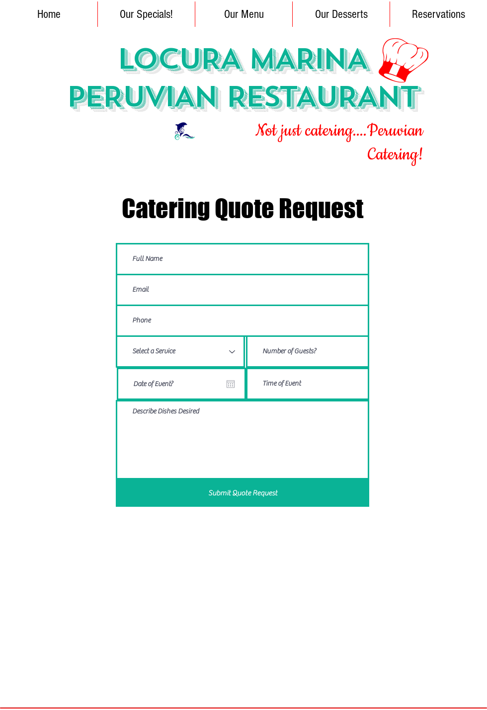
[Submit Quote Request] (242, 493)
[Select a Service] (180, 351)
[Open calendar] (231, 384)
